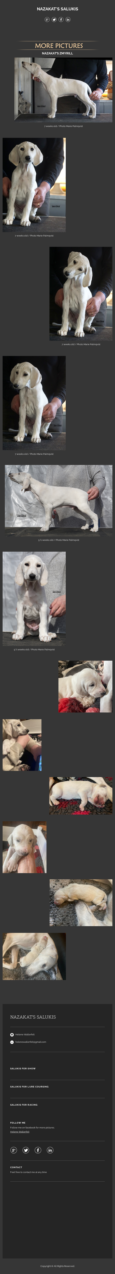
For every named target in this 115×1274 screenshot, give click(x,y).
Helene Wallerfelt (19, 1131)
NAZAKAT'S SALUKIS (57, 9)
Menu (57, 30)
